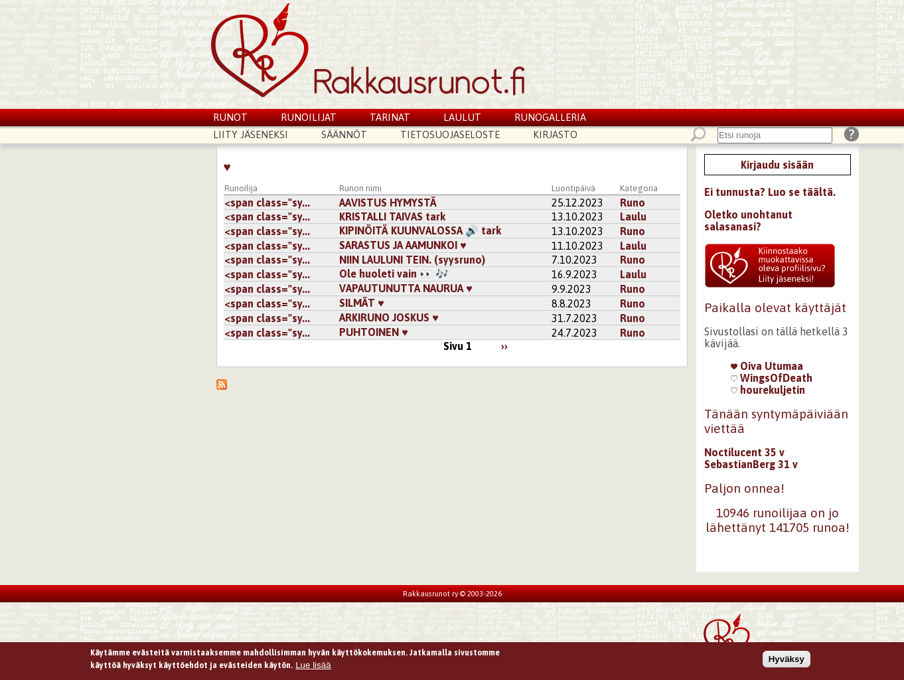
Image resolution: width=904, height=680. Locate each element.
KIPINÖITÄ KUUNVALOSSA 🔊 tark (420, 230)
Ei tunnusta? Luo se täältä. (770, 192)
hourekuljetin (768, 390)
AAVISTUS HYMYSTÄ (388, 203)
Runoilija (241, 188)
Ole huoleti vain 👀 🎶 (394, 274)
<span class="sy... (267, 203)
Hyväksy (786, 662)
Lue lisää (313, 668)
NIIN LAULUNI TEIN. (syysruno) (412, 260)
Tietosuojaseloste (450, 134)
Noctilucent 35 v (744, 452)
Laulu (633, 216)
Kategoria (639, 188)
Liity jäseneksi (250, 134)
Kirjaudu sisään (777, 165)
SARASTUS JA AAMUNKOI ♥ (403, 245)
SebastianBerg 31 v (751, 464)
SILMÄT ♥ (361, 303)
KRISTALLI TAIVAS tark (392, 216)
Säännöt (344, 134)
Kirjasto (555, 134)
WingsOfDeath (771, 378)
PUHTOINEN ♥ (373, 332)
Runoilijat (309, 117)
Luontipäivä (573, 188)
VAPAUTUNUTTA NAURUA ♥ (406, 288)
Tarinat (390, 117)
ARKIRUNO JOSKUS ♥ (389, 317)
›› (504, 346)
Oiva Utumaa (767, 366)
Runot (230, 117)
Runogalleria (550, 117)
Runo (632, 203)
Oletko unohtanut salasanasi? (748, 220)
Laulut (462, 117)
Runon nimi (360, 188)
